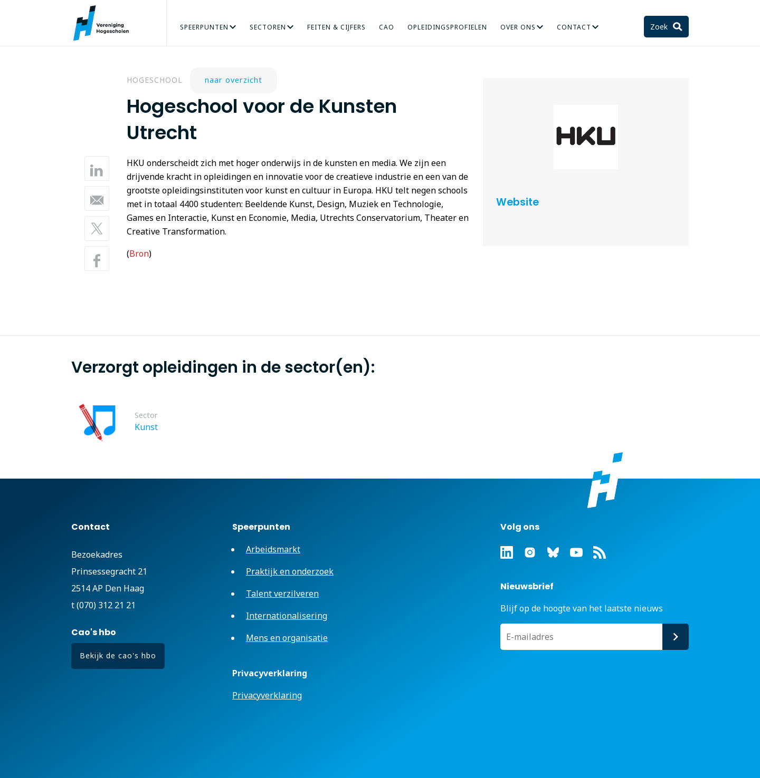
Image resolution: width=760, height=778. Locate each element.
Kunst (146, 427)
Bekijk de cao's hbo (118, 655)
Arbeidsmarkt (273, 549)
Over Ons (518, 27)
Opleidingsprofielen (447, 27)
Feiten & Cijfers (336, 27)
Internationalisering (286, 615)
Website (517, 202)
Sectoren (268, 27)
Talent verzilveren (282, 593)
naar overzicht (233, 80)
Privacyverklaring (267, 695)
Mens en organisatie (287, 638)
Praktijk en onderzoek (290, 571)
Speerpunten (204, 27)
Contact (574, 27)
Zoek (660, 27)
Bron (139, 253)
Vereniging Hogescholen (105, 23)
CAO (386, 27)
